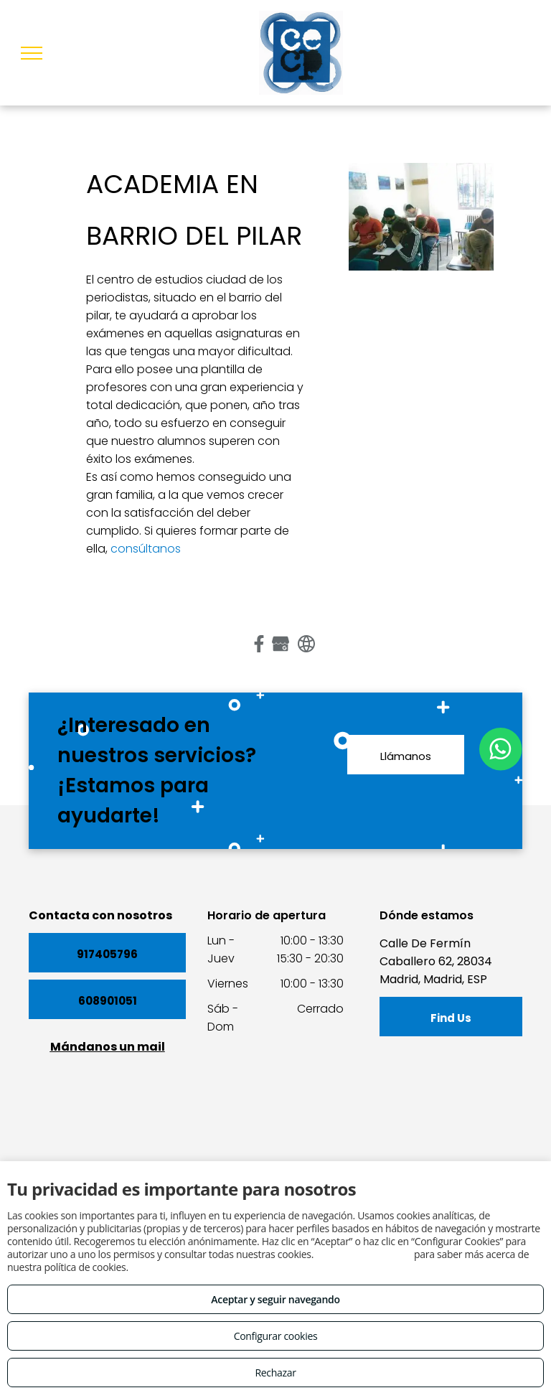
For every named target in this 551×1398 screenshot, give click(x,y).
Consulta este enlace (363, 1254)
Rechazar (275, 1372)
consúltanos (145, 548)
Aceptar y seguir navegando (275, 1299)
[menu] (31, 53)
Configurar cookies (276, 1336)
